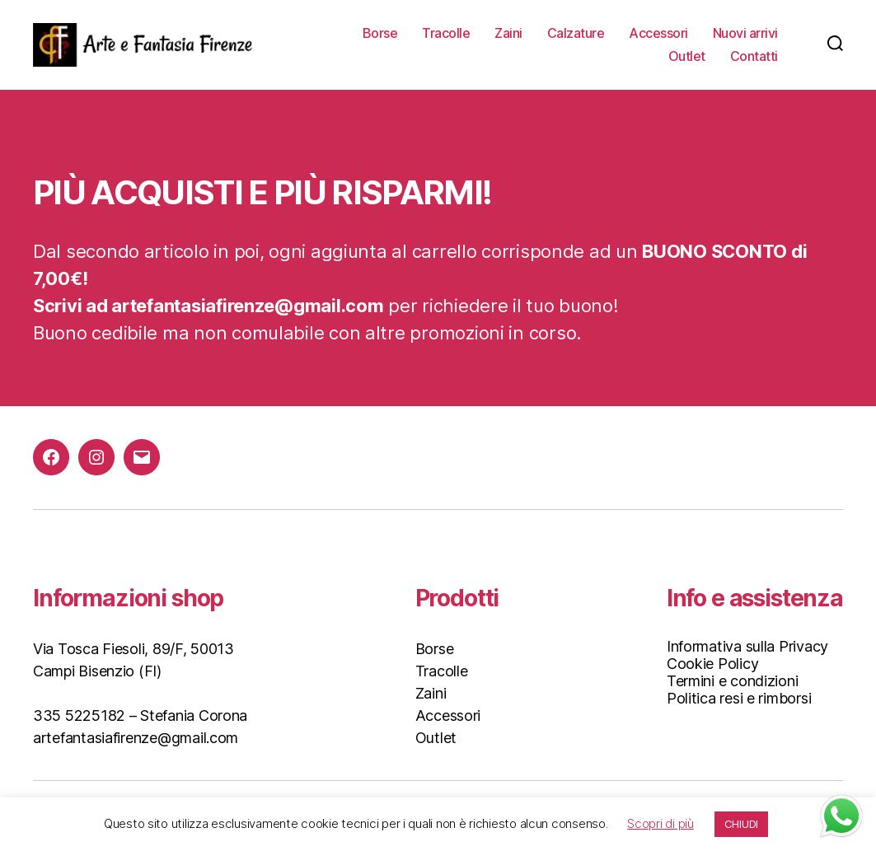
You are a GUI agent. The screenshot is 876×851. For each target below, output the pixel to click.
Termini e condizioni (733, 681)
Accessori (658, 33)
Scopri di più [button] (660, 823)
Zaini (508, 33)
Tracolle (446, 33)
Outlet (686, 56)
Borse (380, 33)
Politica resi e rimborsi (739, 698)
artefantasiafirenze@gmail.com (135, 737)
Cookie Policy (713, 663)
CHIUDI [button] (741, 823)
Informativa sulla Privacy (747, 646)
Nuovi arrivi (745, 33)
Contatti (754, 56)
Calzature (576, 33)
